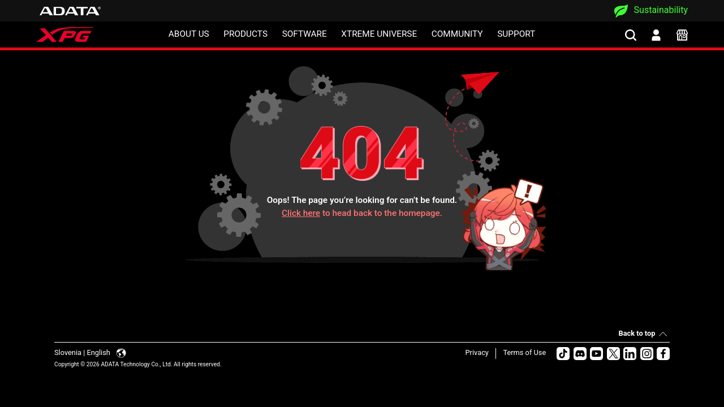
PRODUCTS (245, 34)
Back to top (637, 333)
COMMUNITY (457, 34)
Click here (301, 213)
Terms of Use (524, 352)
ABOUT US (189, 34)
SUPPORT (516, 34)
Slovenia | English (90, 352)
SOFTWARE (304, 34)
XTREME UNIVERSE (379, 34)
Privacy (477, 352)
